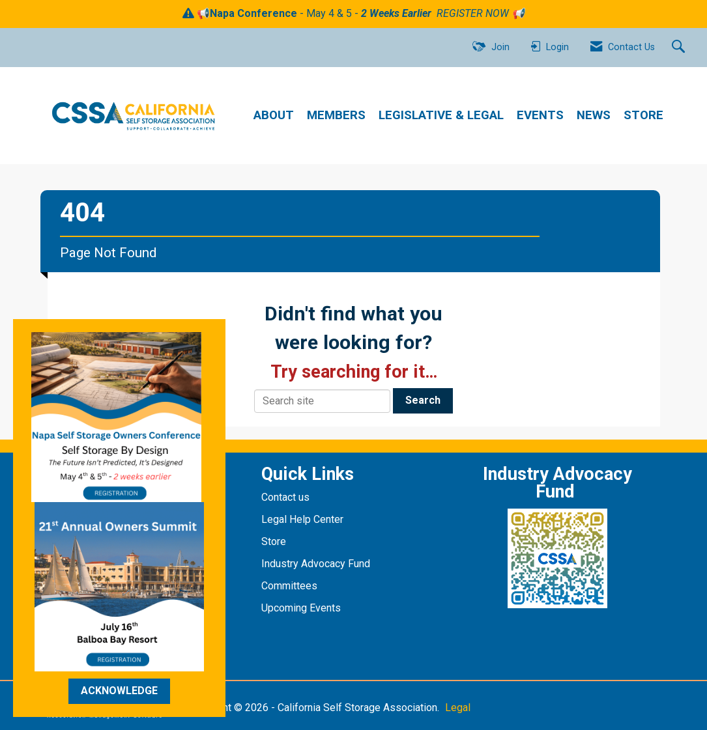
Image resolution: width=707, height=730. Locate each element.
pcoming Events (305, 608)
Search (422, 400)
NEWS (594, 115)
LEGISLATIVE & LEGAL (441, 115)
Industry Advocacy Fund (315, 563)
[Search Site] (680, 47)
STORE (643, 115)
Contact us (286, 497)
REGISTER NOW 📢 (481, 13)
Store (275, 541)
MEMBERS (336, 115)
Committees (289, 586)
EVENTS (540, 115)
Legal (457, 707)
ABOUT (273, 115)
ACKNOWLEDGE (119, 690)
